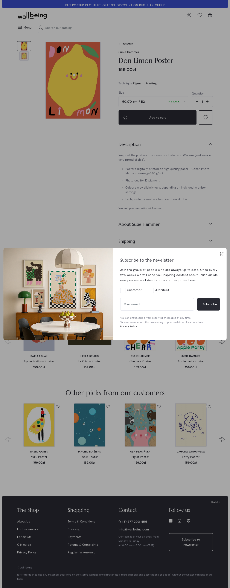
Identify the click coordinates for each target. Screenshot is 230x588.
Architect (162, 290)
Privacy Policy (128, 326)
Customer (134, 290)
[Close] (221, 253)
